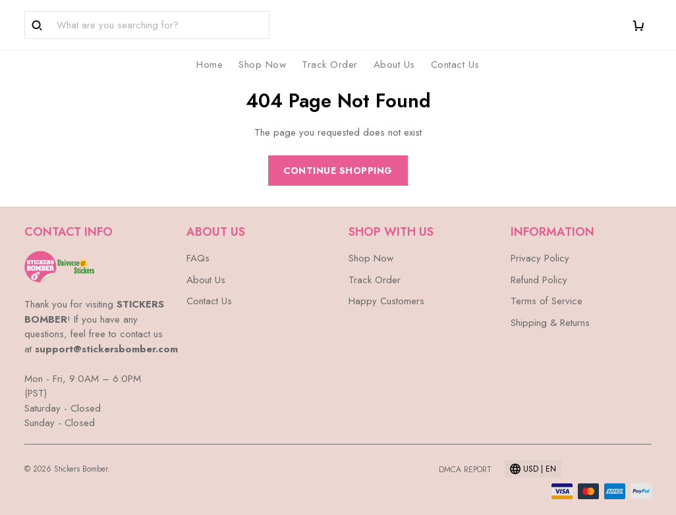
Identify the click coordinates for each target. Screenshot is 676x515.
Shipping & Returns (550, 322)
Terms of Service (546, 301)
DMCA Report (465, 469)
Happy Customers (386, 301)
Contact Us (455, 64)
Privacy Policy (540, 258)
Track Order (330, 64)
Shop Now (262, 64)
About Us (394, 64)
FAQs (198, 258)
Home (209, 64)
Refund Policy (539, 280)
